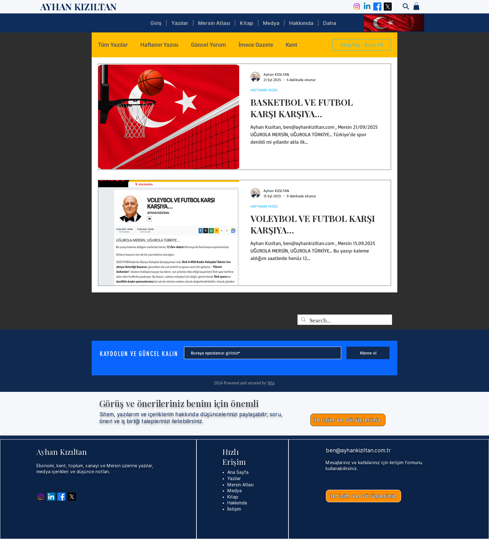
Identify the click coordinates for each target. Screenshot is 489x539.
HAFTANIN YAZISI (264, 90)
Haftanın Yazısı (159, 44)
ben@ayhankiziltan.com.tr (358, 450)
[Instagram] (357, 6)
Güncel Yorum (208, 44)
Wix (271, 383)
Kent (291, 44)
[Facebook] (377, 6)
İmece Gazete (256, 44)
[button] (416, 6)
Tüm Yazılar (113, 44)
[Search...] (344, 320)
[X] (388, 6)
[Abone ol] (368, 353)
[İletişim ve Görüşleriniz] (347, 420)
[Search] (406, 6)
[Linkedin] (367, 6)
